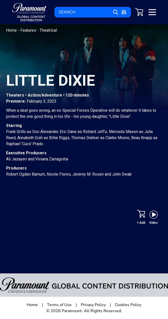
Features (28, 30)
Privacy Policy (93, 305)
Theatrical (48, 30)
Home (12, 30)
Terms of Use (59, 305)
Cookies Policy (128, 305)
